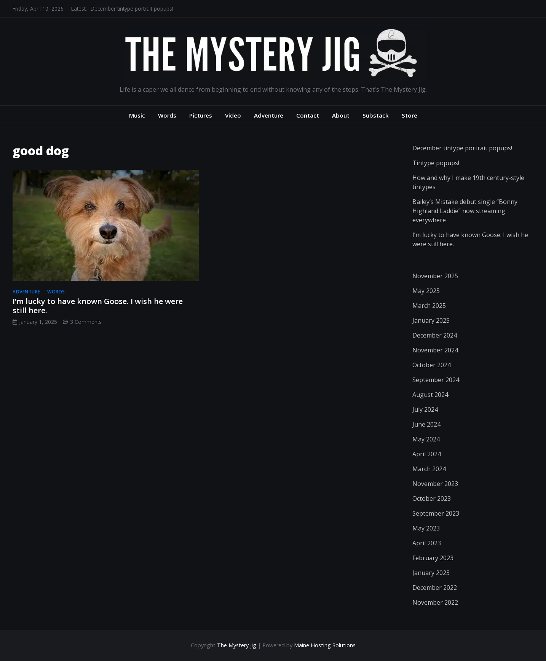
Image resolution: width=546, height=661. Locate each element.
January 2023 (431, 573)
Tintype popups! (435, 163)
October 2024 (431, 365)
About (341, 115)
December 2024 (434, 335)
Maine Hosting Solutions (325, 645)
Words (167, 115)
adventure (26, 291)
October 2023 (431, 498)
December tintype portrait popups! (132, 8)
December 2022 (434, 587)
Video (233, 115)
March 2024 (429, 469)
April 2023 (426, 543)
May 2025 (426, 291)
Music (137, 115)
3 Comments (86, 321)
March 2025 (429, 305)
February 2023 (432, 558)
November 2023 (435, 483)
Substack (375, 115)
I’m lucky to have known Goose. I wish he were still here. (98, 305)
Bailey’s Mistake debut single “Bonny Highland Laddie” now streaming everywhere (464, 211)
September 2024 (435, 380)
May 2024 (426, 439)
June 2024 (426, 424)
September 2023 (435, 513)
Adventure (268, 115)
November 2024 (435, 350)
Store (409, 115)
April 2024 (426, 454)
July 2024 (425, 409)
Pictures (200, 115)
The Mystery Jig (236, 645)
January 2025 (431, 320)
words (56, 291)
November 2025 (435, 276)
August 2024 (430, 394)
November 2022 (435, 602)
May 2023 (426, 528)
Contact (307, 115)
